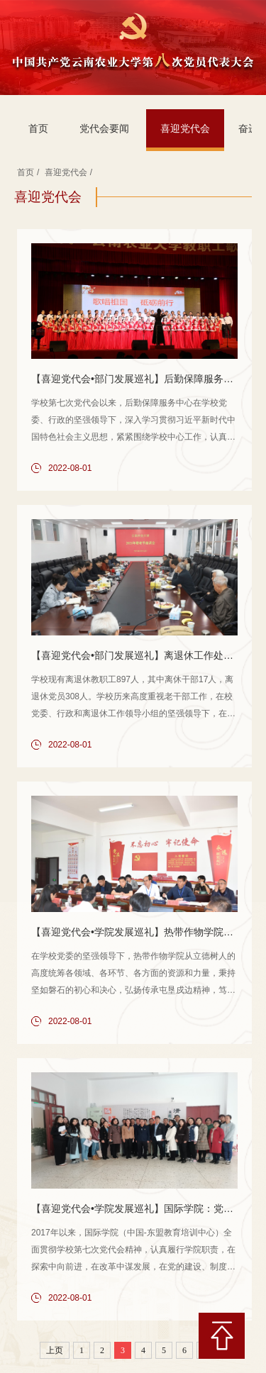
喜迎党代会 (185, 128)
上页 (54, 1350)
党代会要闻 (104, 128)
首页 (38, 128)
